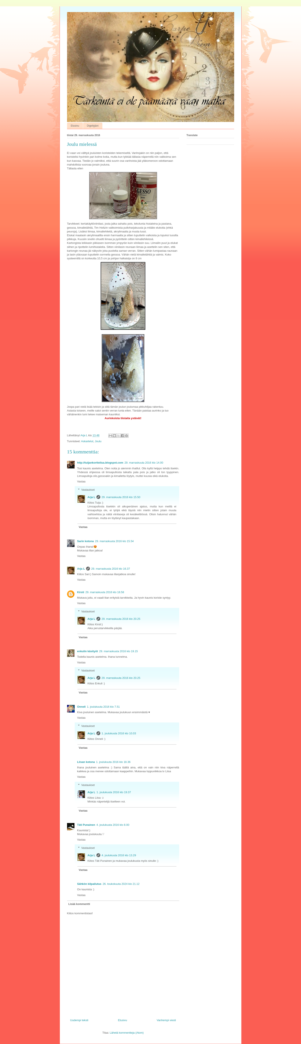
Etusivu (75, 125)
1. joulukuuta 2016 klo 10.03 (119, 733)
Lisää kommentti (79, 904)
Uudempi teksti (79, 1020)
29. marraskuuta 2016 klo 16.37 (110, 568)
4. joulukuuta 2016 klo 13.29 (119, 855)
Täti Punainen (86, 824)
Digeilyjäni (93, 125)
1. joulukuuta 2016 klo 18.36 (113, 762)
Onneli (81, 706)
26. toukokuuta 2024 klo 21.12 (121, 883)
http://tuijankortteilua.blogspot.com (100, 462)
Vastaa (81, 481)
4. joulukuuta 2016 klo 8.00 (112, 824)
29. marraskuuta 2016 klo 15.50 (121, 497)
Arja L (91, 497)
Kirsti (80, 592)
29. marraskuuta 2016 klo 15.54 (114, 541)
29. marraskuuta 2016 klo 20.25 (121, 618)
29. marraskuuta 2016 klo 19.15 (118, 651)
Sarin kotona (85, 541)
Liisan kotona (86, 762)
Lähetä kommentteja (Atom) (127, 1032)
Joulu (98, 441)
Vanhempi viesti (166, 1020)
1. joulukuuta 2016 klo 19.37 (113, 792)
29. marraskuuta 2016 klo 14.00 (144, 462)
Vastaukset (88, 489)
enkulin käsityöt (87, 651)
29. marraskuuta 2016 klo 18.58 (104, 592)
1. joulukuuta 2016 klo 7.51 (103, 706)
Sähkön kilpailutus (89, 883)
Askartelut (87, 441)
